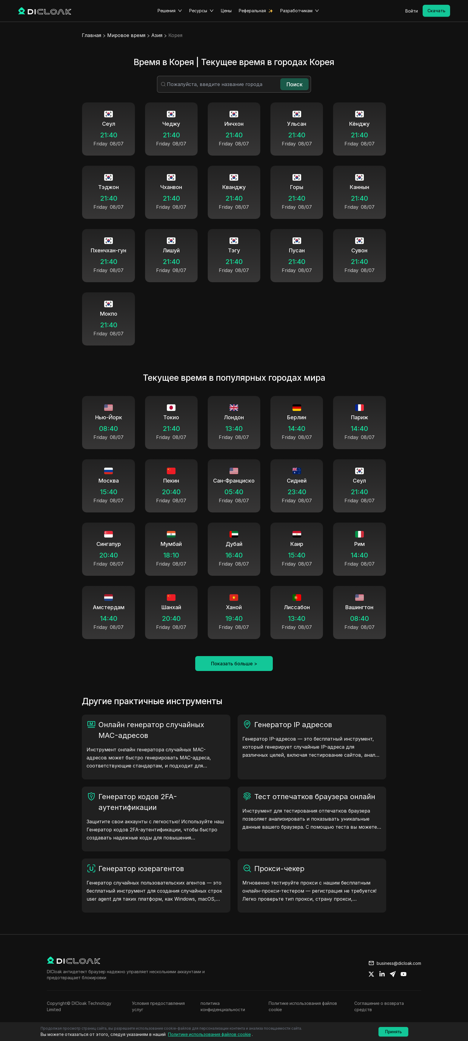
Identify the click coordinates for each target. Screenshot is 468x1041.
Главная (91, 35)
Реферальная (252, 10)
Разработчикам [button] (299, 11)
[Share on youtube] (404, 974)
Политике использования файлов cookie (303, 1006)
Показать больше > (234, 664)
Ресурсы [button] (201, 11)
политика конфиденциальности (223, 1006)
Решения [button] (170, 11)
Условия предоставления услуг (158, 1006)
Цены (226, 10)
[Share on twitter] (371, 974)
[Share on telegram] (393, 974)
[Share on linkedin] (382, 974)
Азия (156, 35)
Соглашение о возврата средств (379, 1006)
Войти (411, 10)
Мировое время (126, 35)
